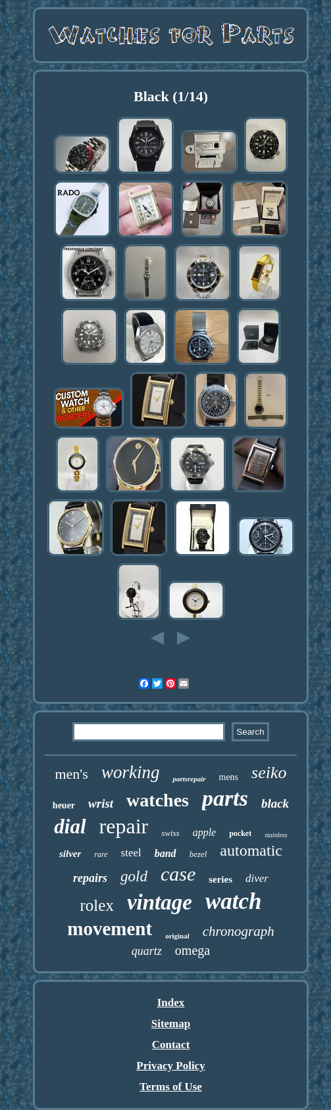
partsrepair (188, 779)
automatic (251, 850)
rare (100, 854)
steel (131, 852)
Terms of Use (171, 1086)
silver (70, 853)
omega (192, 950)
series (220, 879)
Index (171, 1002)
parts (225, 798)
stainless (276, 835)
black (275, 803)
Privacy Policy (170, 1065)
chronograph (238, 931)
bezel (198, 854)
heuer (64, 805)
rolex (97, 905)
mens (229, 777)
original (177, 936)
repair (124, 826)
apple (204, 832)
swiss (170, 833)
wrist (100, 803)
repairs (90, 878)
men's (71, 774)
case (178, 874)
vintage (159, 902)
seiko (268, 772)
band (165, 853)
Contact (171, 1044)
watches (157, 800)
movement (109, 928)
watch (233, 901)
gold (133, 876)
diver (256, 878)
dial (70, 826)
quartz (147, 951)
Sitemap (171, 1023)
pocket (240, 833)
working (130, 772)
